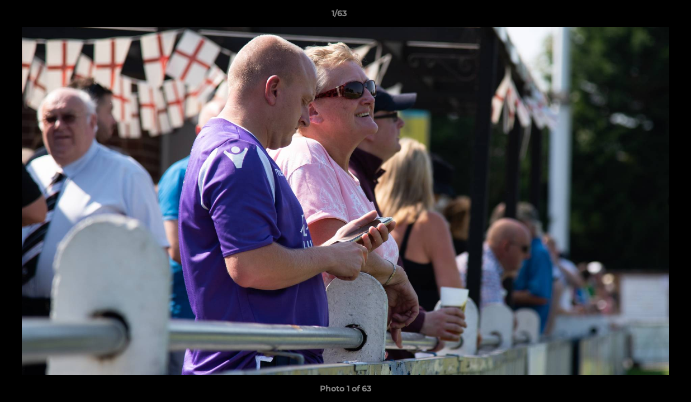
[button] (644, 16)
